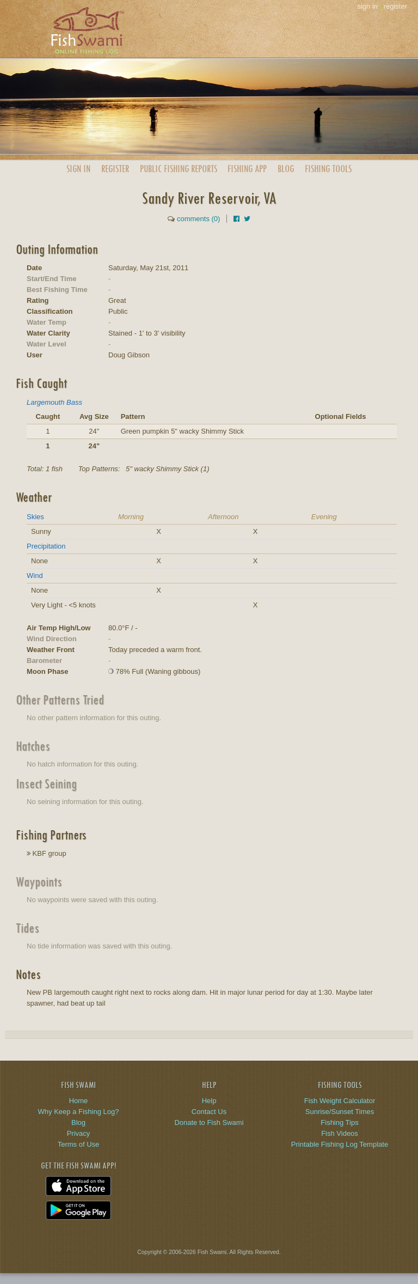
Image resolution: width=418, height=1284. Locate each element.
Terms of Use (79, 1144)
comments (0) (198, 219)
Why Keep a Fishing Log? (78, 1111)
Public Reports (178, 168)
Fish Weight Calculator (340, 1101)
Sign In (78, 168)
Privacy (78, 1133)
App (247, 168)
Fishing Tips (339, 1122)
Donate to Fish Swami (208, 1122)
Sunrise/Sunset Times (339, 1111)
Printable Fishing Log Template (339, 1144)
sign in (367, 6)
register (395, 6)
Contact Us (209, 1111)
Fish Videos (339, 1133)
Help (209, 1101)
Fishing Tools (328, 168)
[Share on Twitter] (247, 219)
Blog (286, 168)
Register (115, 168)
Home (78, 1101)
